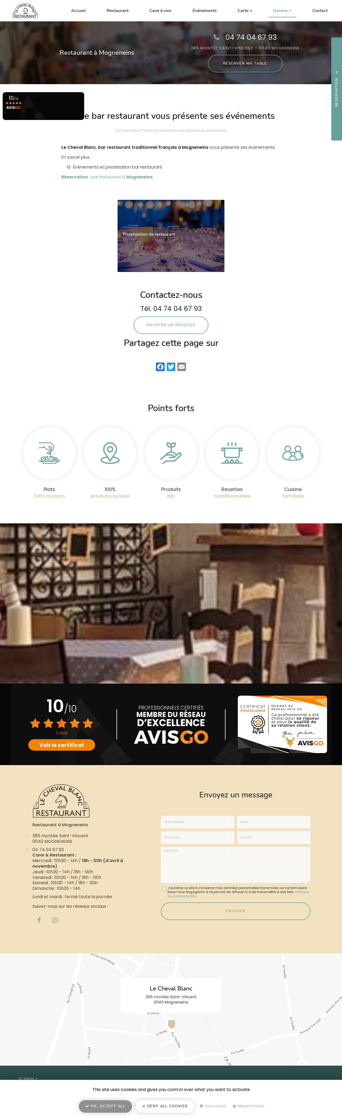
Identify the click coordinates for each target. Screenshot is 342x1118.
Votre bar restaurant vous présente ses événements (185, 130)
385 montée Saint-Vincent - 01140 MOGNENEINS (245, 48)
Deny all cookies (165, 1106)
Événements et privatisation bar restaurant (117, 167)
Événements (205, 11)
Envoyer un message (171, 325)
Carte (245, 11)
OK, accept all (105, 1106)
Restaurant (118, 11)
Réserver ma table (245, 63)
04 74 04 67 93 (251, 37)
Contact (320, 11)
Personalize (213, 1106)
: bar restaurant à (107, 177)
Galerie (282, 11)
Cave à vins (160, 11)
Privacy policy (248, 1106)
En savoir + (28, 1078)
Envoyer (236, 911)
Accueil (78, 11)
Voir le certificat (61, 745)
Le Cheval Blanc (128, 130)
